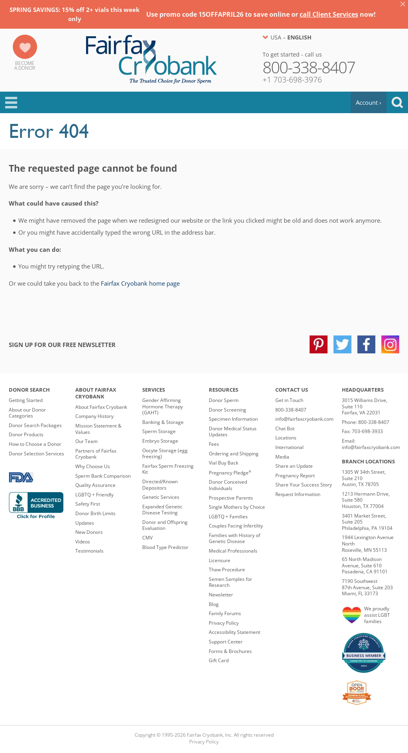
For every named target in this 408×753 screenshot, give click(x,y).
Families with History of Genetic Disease (234, 538)
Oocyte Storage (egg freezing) (165, 453)
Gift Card (219, 660)
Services (153, 389)
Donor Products (26, 434)
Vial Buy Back (223, 462)
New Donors (89, 532)
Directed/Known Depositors (160, 484)
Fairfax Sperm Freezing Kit (168, 469)
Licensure (219, 560)
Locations (285, 437)
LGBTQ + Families (228, 516)
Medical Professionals (233, 550)
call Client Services (329, 14)
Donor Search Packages (35, 425)
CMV (147, 537)
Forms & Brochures (230, 651)
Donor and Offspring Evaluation (165, 525)
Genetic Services (160, 497)
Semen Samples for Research (230, 582)
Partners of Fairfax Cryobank (95, 454)
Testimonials (89, 550)
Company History (94, 416)
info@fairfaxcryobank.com (304, 419)
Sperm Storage (159, 431)
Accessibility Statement (234, 632)
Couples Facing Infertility (236, 525)
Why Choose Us (92, 466)
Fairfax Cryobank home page (140, 283)
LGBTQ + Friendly (94, 494)
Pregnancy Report (295, 475)
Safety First (87, 503)
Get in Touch (289, 400)
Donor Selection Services (36, 453)
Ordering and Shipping (234, 453)
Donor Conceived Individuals (228, 485)
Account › (368, 102)
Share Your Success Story (303, 484)
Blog (214, 604)
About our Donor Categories (27, 413)
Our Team (86, 441)
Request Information (297, 494)
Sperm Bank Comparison (103, 476)
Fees (214, 444)
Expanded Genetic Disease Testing (162, 509)
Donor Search (29, 389)
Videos (82, 541)
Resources (223, 389)
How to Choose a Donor (35, 444)
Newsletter (221, 594)
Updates (84, 523)
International (289, 447)
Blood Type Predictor (165, 547)
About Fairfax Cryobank (95, 393)
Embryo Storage (160, 440)
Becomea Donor (24, 65)
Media (282, 456)
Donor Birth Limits (95, 513)
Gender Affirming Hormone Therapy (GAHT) (162, 406)
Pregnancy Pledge (230, 472)
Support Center (226, 641)
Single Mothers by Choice (237, 507)
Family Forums (225, 613)
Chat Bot (284, 428)
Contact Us (291, 389)
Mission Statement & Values (98, 428)
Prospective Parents (231, 497)
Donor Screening (227, 409)
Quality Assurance (95, 485)
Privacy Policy (224, 623)
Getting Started (26, 400)
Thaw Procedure (227, 569)
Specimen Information (233, 419)
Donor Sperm (224, 400)
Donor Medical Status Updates (233, 431)
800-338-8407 (290, 409)
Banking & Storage (163, 422)
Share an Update (294, 466)
